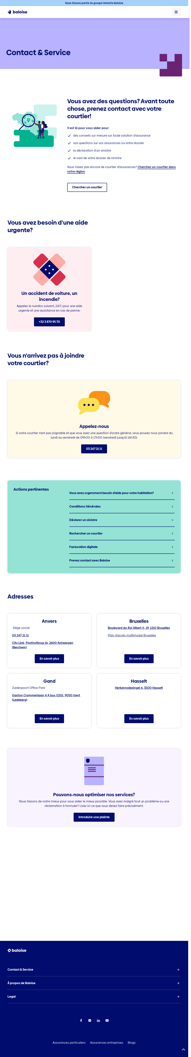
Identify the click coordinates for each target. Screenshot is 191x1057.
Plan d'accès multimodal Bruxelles (132, 635)
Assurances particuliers (69, 1043)
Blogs (132, 1043)
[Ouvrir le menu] (176, 11)
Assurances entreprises (106, 1043)
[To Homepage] (20, 12)
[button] (94, 969)
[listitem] (122, 493)
